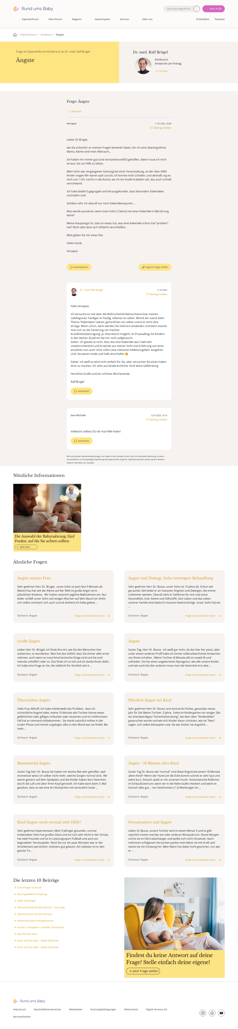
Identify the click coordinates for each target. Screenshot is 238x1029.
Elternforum (55, 19)
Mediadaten (75, 1009)
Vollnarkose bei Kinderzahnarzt (34, 914)
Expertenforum (30, 19)
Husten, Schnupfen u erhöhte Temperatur (40, 927)
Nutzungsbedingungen (103, 1009)
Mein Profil (216, 8)
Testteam (219, 19)
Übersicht (76, 111)
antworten (83, 391)
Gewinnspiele (102, 19)
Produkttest (202, 19)
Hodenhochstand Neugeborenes (35, 920)
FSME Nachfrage (26, 900)
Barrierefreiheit (22, 1016)
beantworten (81, 267)
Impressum (19, 1009)
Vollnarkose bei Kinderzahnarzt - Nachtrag (41, 907)
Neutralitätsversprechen (47, 1009)
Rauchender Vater (27, 933)
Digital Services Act (156, 1009)
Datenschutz (131, 1009)
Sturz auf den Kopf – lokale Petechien (38, 940)
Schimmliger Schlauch (29, 887)
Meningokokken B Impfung (32, 894)
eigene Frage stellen (157, 267)
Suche (197, 9)
